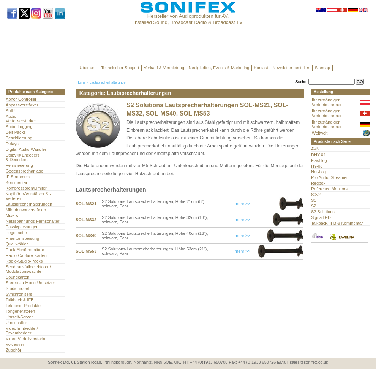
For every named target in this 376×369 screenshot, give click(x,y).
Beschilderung (19, 138)
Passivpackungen (22, 227)
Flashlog (319, 160)
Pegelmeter (16, 232)
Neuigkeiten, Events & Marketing (219, 67)
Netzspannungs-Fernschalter (32, 221)
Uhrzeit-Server (19, 317)
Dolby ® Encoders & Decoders (22, 157)
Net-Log (318, 171)
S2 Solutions (323, 211)
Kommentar (16, 182)
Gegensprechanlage (24, 171)
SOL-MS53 (86, 251)
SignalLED (321, 217)
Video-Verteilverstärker (27, 338)
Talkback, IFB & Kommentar (337, 223)
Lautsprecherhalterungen (29, 204)
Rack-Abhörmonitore (25, 249)
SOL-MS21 (86, 203)
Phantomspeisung (22, 238)
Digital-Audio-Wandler (26, 149)
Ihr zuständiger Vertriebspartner (326, 102)
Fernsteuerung (19, 165)
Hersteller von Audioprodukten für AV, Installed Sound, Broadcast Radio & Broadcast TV (187, 19)
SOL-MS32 (86, 219)
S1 (313, 200)
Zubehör (13, 350)
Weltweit (319, 133)
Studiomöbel (17, 288)
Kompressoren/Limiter (26, 188)
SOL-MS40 (86, 235)
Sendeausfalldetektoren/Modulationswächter (28, 269)
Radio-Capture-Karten (26, 255)
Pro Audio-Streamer (329, 177)
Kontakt (261, 67)
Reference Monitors (329, 189)
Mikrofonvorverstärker (26, 209)
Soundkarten (17, 277)
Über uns (88, 67)
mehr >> (242, 203)
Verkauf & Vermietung (164, 67)
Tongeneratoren (20, 311)
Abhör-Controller (21, 99)
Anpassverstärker (22, 105)
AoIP (10, 110)
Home (80, 82)
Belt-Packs (16, 132)
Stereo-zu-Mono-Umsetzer (30, 282)
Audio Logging (19, 126)
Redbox (318, 183)
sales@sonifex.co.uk (309, 362)
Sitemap (322, 67)
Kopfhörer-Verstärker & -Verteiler (28, 196)
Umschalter (16, 322)
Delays (12, 143)
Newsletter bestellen (291, 67)
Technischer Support (120, 67)
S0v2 (316, 194)
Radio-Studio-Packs (24, 261)
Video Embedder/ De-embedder (22, 330)
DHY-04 (318, 154)
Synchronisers (19, 294)
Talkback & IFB (19, 300)
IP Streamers (18, 176)
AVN (315, 149)
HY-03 (316, 166)
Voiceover (15, 344)
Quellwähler (17, 244)
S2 (313, 206)
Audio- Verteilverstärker (21, 118)
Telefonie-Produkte (23, 305)
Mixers (12, 215)
